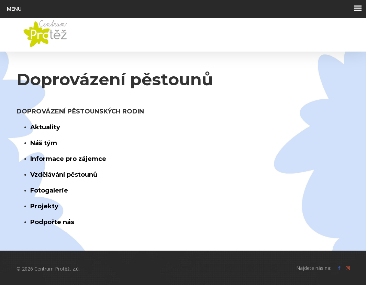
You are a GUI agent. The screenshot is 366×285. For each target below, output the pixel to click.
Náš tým (43, 143)
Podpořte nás (52, 222)
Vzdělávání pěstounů (63, 174)
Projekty (44, 206)
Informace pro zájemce (68, 159)
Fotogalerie (49, 190)
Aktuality (45, 127)
